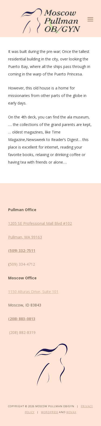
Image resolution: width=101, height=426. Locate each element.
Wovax (71, 412)
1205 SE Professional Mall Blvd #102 (40, 223)
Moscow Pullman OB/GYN (50, 19)
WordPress (49, 412)
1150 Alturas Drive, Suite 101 (33, 291)
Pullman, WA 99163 (25, 237)
